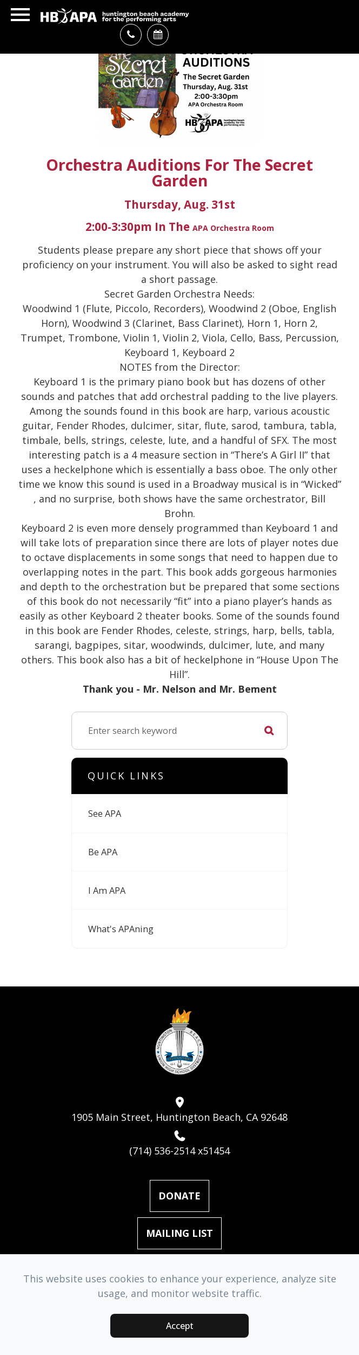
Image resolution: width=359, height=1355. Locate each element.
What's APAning (121, 929)
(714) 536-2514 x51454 (179, 1143)
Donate (179, 1195)
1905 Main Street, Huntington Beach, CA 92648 (179, 1110)
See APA (104, 814)
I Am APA (106, 890)
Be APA (102, 852)
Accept (180, 1326)
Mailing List (179, 1233)
